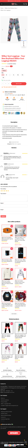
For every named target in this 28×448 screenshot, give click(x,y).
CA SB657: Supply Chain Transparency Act (9, 405)
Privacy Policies (4, 401)
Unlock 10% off (25, 442)
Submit (3, 216)
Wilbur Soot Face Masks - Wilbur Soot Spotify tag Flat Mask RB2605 (7, 239)
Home (2, 8)
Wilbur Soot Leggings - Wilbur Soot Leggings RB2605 (6, 336)
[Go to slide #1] (10, 50)
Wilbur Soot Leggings (5, 10)
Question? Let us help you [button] (21, 446)
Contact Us (3, 417)
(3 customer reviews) (11, 63)
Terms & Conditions (5, 400)
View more (14, 313)
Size (2, 72)
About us (3, 398)
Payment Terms (4, 413)
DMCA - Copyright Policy (6, 403)
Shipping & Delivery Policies (6, 411)
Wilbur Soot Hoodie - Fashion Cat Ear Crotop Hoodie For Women (19, 282)
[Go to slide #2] (17, 50)
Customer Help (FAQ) (5, 419)
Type (3, 68)
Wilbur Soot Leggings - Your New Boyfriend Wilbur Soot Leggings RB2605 (20, 336)
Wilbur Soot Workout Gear (11, 8)
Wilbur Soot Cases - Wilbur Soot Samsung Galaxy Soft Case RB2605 (20, 261)
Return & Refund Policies (6, 415)
